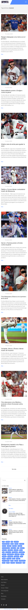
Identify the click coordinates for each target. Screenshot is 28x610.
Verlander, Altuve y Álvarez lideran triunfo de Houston (12, 349)
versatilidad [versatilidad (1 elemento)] (18, 562)
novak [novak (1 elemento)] (4, 558)
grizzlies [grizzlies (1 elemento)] (4, 550)
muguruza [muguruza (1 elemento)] (16, 556)
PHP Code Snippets (8, 609)
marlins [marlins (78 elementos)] (4, 554)
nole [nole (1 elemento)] (21, 556)
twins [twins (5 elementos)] (4, 562)
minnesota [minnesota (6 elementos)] (10, 556)
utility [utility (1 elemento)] (8, 562)
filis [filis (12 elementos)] (18, 548)
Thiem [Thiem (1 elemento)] (16, 560)
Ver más (14, 469)
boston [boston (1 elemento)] (16, 543)
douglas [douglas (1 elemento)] (20, 545)
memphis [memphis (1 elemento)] (17, 554)
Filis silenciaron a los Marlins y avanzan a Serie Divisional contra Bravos (12, 404)
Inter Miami (3, 582)
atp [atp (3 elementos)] (11, 541)
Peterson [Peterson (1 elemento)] (9, 558)
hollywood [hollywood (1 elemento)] (10, 550)
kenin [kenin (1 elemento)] (21, 550)
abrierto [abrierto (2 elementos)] (7, 541)
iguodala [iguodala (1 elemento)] (16, 550)
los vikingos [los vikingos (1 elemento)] (14, 552)
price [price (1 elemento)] (14, 558)
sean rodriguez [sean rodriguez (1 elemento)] (6, 560)
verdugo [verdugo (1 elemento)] (12, 562)
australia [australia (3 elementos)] (16, 541)
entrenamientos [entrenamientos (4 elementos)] (6, 548)
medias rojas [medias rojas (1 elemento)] (10, 554)
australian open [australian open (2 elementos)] (6, 543)
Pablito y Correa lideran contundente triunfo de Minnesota (13, 190)
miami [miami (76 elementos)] (22, 554)
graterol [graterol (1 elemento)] (22, 548)
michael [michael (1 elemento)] (4, 556)
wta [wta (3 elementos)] (24, 562)
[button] (24, 480)
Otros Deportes (4, 590)
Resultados (3, 596)
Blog (2, 593)
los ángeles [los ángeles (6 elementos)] (21, 552)
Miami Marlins (4, 579)
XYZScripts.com (21, 609)
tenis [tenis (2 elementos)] (12, 560)
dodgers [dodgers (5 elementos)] (14, 545)
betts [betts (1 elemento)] (12, 543)
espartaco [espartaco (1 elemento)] (13, 548)
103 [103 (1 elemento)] (3, 541)
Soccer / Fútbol (4, 588)
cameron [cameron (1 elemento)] (22, 543)
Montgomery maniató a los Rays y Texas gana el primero (12, 445)
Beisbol (3, 585)
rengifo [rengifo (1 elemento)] (18, 558)
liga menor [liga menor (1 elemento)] (8, 552)
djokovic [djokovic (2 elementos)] (9, 545)
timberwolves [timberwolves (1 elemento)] (22, 560)
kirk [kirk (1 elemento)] (3, 552)
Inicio (2, 576)
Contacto (3, 599)
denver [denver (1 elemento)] (4, 545)
